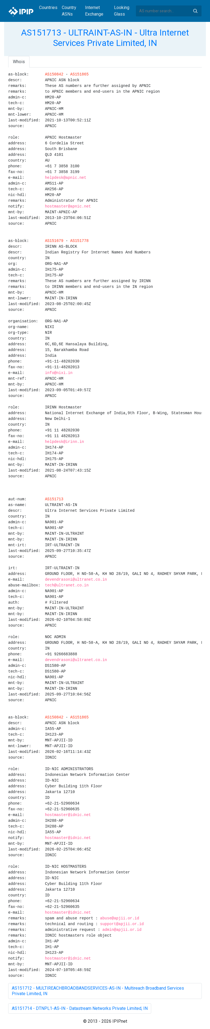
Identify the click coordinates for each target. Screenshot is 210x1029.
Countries (48, 7)
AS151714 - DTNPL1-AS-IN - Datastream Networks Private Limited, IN (80, 1008)
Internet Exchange (94, 11)
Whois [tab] (19, 61)
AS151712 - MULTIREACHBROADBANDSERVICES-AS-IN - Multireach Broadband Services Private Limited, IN (98, 991)
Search (195, 11)
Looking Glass (121, 11)
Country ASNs (69, 11)
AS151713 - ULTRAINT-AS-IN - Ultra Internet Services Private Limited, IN (105, 37)
